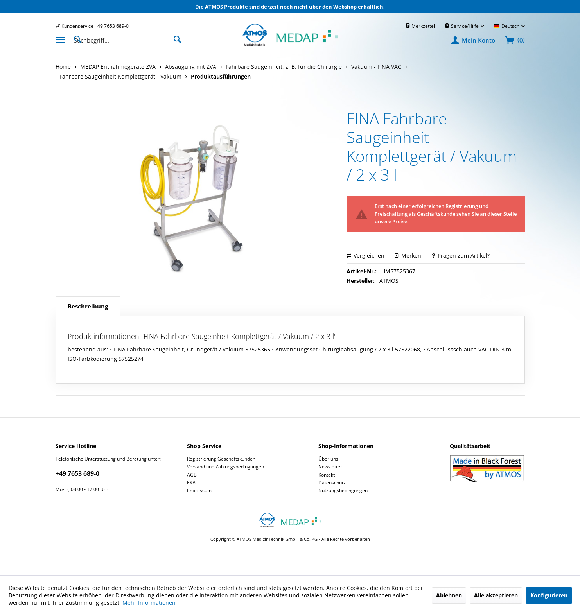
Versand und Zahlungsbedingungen (225, 466)
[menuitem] (92, 26)
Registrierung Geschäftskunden (221, 458)
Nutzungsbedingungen (343, 490)
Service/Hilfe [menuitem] (462, 26)
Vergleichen (365, 255)
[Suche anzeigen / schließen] (80, 38)
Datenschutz (332, 482)
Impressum (199, 490)
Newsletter (330, 466)
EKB (191, 482)
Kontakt (326, 475)
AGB (192, 475)
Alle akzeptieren (496, 595)
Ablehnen (449, 595)
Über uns (328, 458)
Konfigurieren (548, 595)
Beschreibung (88, 306)
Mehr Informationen (149, 602)
